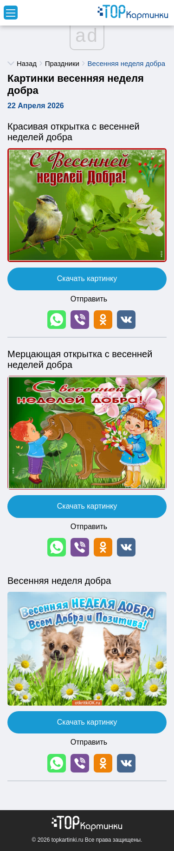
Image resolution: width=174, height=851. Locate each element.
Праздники (62, 63)
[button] (56, 319)
